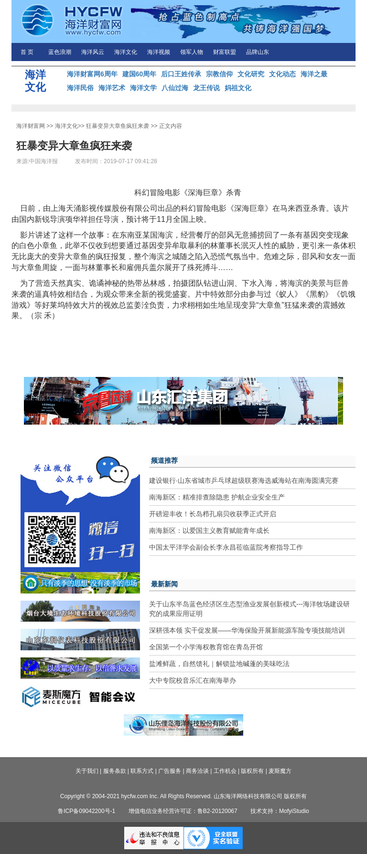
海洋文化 (125, 52)
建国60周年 (139, 74)
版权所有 (252, 771)
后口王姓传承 (181, 74)
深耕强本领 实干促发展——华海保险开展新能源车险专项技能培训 (247, 630)
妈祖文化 (238, 88)
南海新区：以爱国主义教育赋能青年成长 (209, 530)
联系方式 (141, 771)
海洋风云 (92, 52)
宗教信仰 (219, 74)
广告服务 (169, 771)
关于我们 (87, 771)
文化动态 (282, 74)
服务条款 (114, 771)
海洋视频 (158, 52)
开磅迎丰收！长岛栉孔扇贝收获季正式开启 (212, 514)
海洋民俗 (80, 88)
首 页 (27, 52)
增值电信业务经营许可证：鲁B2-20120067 (183, 811)
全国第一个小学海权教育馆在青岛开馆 (206, 647)
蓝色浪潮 (59, 52)
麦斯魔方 (280, 771)
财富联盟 (224, 52)
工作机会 (225, 771)
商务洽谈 (197, 771)
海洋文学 (143, 88)
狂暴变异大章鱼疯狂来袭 (117, 126)
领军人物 (191, 52)
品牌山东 (257, 52)
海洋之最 (314, 74)
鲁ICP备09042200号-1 (86, 811)
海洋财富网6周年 (92, 74)
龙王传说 (206, 88)
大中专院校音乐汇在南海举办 (192, 680)
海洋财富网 (30, 126)
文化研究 (250, 74)
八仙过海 (175, 88)
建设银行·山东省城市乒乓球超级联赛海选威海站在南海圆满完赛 (243, 480)
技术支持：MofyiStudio (279, 811)
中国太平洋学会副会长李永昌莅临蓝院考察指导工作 (226, 547)
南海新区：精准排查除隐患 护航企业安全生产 (217, 497)
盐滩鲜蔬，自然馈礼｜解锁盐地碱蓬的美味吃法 (219, 663)
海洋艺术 (111, 88)
